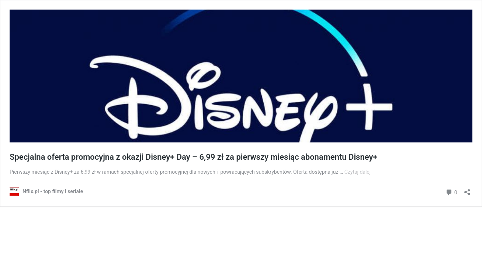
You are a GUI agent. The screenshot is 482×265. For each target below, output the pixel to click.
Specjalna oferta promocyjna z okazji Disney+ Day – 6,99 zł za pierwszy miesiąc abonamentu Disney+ (193, 157)
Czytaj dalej (357, 172)
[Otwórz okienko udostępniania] (467, 189)
